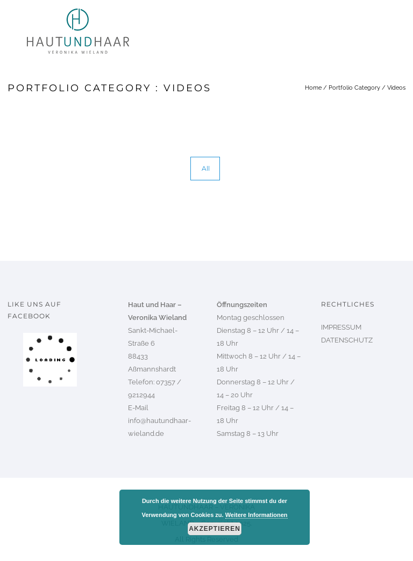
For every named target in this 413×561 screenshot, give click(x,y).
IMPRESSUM (341, 327)
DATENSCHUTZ (347, 340)
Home (313, 87)
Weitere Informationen (256, 515)
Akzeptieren (214, 529)
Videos (396, 87)
